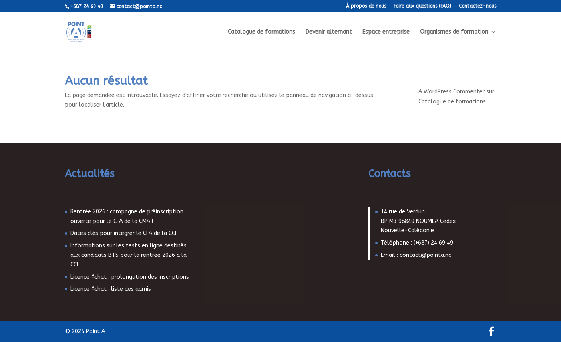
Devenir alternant (329, 32)
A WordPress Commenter (451, 91)
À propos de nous (366, 6)
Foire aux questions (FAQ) (422, 6)
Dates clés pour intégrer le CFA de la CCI (123, 233)
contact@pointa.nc (425, 255)
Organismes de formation (454, 32)
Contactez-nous (477, 6)
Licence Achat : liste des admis (110, 289)
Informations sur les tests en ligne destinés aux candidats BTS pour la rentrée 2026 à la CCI (128, 255)
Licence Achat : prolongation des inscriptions (129, 277)
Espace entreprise (386, 32)
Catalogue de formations (261, 32)
